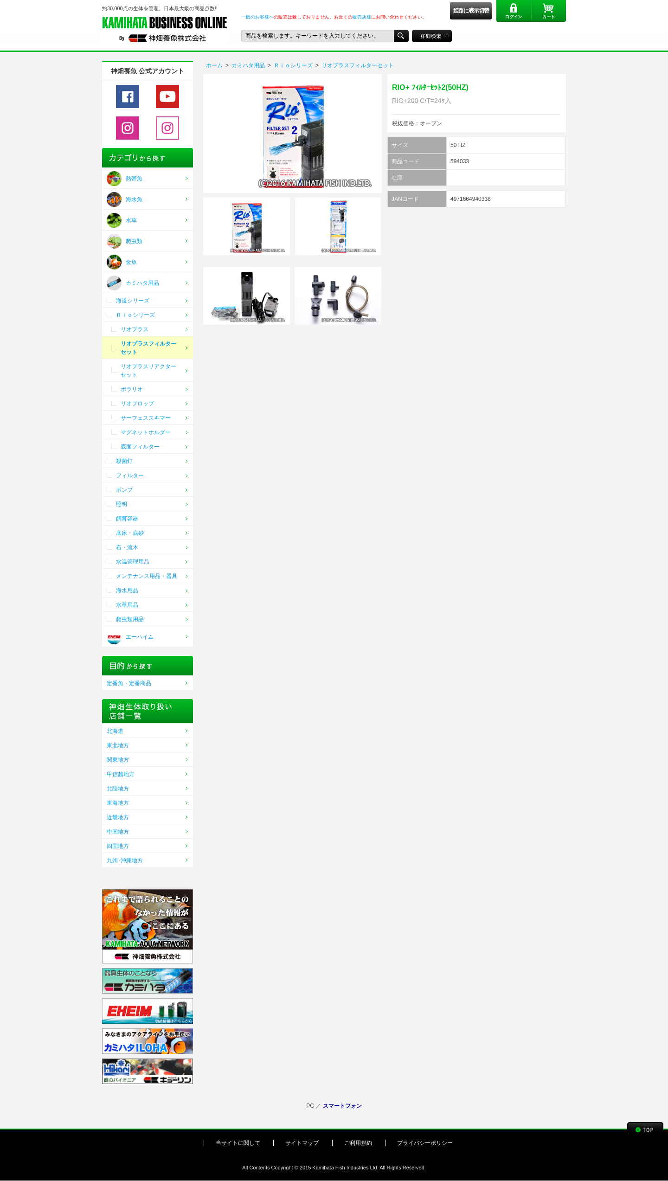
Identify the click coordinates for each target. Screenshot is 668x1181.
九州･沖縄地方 (125, 860)
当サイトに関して (238, 1143)
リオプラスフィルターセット (357, 65)
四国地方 (118, 846)
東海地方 (118, 803)
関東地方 (118, 760)
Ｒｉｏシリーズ (293, 65)
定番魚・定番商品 (129, 683)
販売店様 (362, 16)
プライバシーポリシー (425, 1143)
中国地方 (118, 831)
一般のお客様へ (257, 16)
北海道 (115, 731)
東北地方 (118, 745)
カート (548, 11)
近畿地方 (118, 817)
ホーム (214, 65)
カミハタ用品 (248, 65)
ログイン (513, 11)
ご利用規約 (358, 1143)
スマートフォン (342, 1106)
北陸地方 (118, 788)
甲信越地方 (121, 774)
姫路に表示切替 (471, 10)
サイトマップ (302, 1143)
